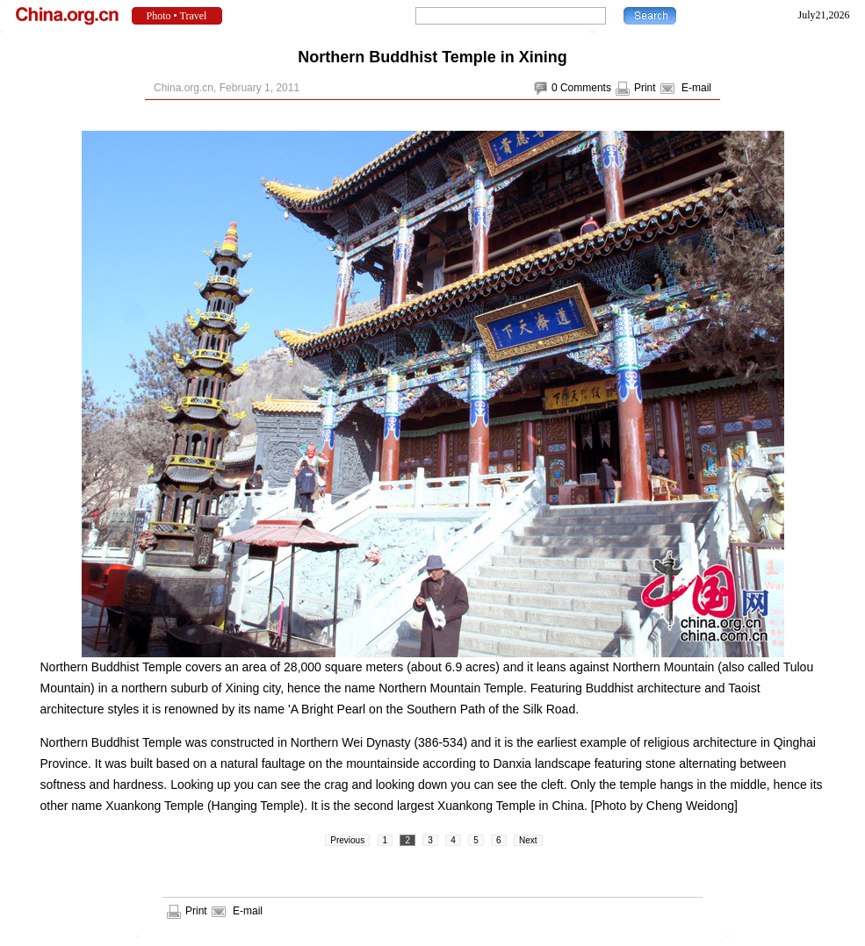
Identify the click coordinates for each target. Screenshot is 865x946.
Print (645, 88)
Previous (347, 840)
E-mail (696, 88)
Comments (585, 88)
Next (528, 840)
